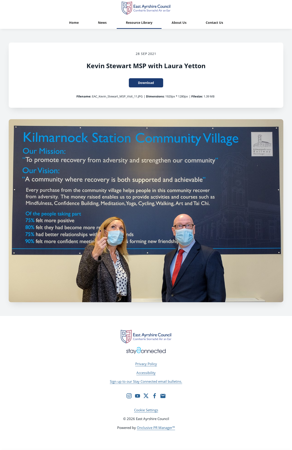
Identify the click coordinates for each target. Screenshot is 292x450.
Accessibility (146, 372)
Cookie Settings (146, 410)
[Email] (162, 395)
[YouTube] (137, 395)
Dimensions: (155, 96)
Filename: (83, 96)
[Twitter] (146, 395)
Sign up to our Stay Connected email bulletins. (146, 381)
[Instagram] (129, 395)
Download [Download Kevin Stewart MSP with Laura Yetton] (146, 83)
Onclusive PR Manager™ (156, 427)
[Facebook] (154, 395)
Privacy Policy (146, 363)
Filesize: (197, 96)
